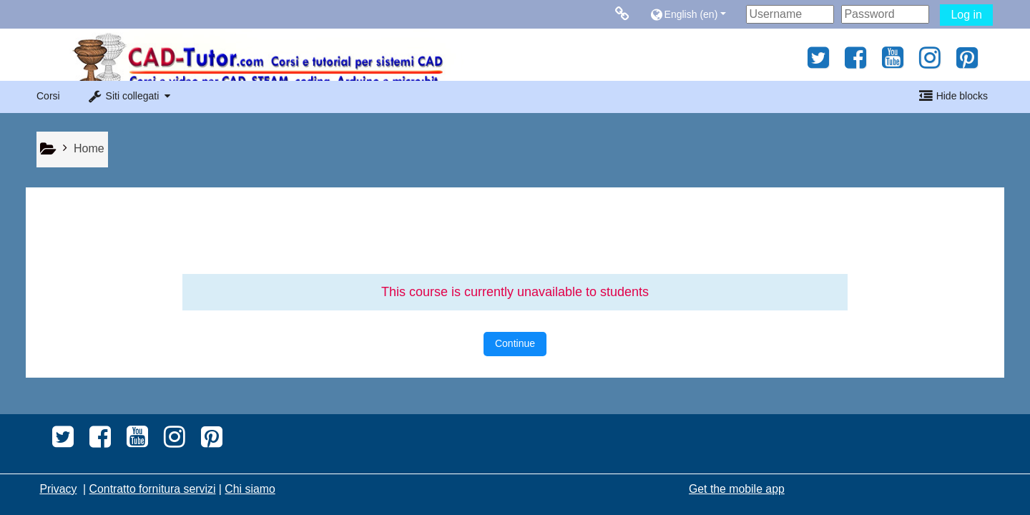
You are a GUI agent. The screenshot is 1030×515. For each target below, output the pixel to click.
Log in (966, 15)
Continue (515, 343)
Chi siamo (250, 489)
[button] (694, 14)
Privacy (58, 489)
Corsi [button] (48, 96)
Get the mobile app (737, 489)
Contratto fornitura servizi (152, 489)
